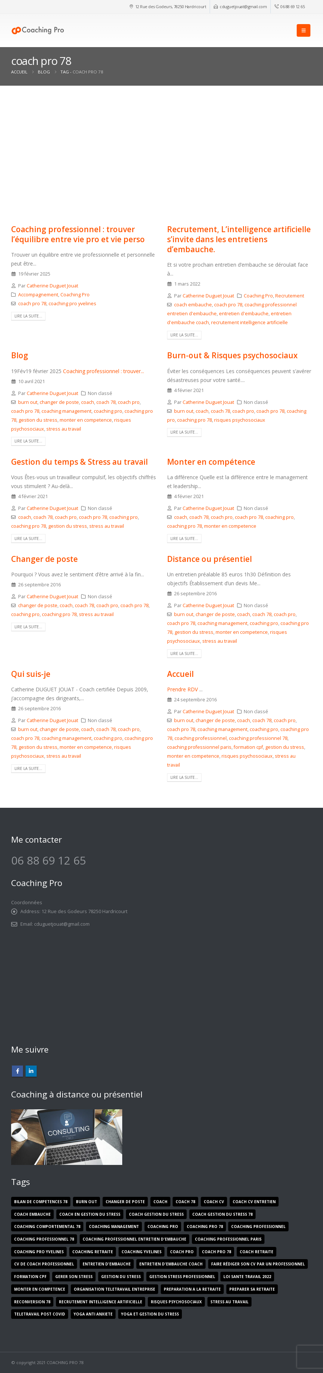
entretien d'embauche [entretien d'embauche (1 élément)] (107, 1264)
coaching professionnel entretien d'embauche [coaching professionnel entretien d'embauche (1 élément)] (134, 1239)
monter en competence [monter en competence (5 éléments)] (39, 1289)
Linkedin (31, 1071)
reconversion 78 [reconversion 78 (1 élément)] (32, 1301)
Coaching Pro (75, 295)
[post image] (83, 164)
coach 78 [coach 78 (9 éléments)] (185, 1201)
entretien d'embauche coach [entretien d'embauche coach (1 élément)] (171, 1264)
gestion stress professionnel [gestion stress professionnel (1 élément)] (182, 1276)
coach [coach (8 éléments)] (160, 1201)
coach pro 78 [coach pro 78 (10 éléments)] (216, 1251)
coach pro (129, 402)
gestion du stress (38, 420)
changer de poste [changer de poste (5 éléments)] (125, 1201)
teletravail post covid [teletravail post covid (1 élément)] (39, 1314)
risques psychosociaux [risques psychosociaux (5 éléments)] (176, 1301)
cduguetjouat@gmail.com (243, 6)
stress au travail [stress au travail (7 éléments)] (229, 1301)
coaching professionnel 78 (258, 738)
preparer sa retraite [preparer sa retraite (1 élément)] (252, 1289)
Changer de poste (44, 559)
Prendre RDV (182, 689)
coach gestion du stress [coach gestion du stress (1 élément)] (156, 1214)
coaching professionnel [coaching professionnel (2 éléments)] (258, 1226)
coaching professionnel (200, 738)
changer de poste (59, 402)
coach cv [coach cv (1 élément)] (214, 1201)
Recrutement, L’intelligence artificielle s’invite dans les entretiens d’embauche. (239, 239)
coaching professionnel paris (199, 747)
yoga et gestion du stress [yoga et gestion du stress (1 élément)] (150, 1314)
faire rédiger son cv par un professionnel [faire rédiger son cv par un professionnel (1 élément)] (258, 1264)
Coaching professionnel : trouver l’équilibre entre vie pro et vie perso (78, 234)
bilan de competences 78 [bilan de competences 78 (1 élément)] (40, 1201)
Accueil (180, 674)
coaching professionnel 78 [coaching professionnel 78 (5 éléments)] (44, 1239)
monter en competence (86, 420)
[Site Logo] (37, 30)
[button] (303, 30)
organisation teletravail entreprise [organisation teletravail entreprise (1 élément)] (114, 1289)
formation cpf (248, 747)
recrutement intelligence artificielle (249, 322)
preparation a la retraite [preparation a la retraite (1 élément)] (192, 1289)
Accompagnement (38, 295)
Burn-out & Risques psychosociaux (232, 355)
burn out (27, 402)
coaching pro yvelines (72, 303)
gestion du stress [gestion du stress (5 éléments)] (121, 1276)
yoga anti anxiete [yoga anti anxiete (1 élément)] (93, 1314)
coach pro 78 (32, 303)
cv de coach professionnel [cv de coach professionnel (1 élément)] (44, 1264)
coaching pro (108, 411)
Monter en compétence (211, 462)
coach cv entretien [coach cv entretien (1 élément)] (254, 1201)
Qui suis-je (30, 674)
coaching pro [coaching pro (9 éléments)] (162, 1226)
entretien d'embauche (244, 313)
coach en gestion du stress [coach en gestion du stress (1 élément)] (89, 1214)
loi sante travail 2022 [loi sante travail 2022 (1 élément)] (247, 1276)
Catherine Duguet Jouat (52, 286)
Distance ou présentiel (209, 559)
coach (87, 402)
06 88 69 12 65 (292, 6)
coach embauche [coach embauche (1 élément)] (32, 1214)
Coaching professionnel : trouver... (103, 371)
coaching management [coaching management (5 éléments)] (114, 1226)
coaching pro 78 (194, 420)
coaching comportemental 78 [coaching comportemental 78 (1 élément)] (47, 1226)
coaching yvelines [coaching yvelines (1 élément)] (141, 1251)
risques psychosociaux (239, 420)
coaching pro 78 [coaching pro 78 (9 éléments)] (205, 1226)
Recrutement (289, 296)
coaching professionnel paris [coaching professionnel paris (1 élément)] (228, 1239)
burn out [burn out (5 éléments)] (86, 1201)
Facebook (17, 1071)
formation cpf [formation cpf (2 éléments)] (30, 1276)
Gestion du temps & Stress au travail (79, 462)
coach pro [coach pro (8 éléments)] (182, 1251)
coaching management (66, 411)
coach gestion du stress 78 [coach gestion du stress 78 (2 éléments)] (222, 1214)
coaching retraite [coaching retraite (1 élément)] (92, 1251)
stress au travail (63, 429)
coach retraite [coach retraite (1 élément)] (256, 1251)
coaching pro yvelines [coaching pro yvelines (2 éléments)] (39, 1251)
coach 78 (106, 402)
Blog (19, 355)
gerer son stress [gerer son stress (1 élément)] (74, 1276)
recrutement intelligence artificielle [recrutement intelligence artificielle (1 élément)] (100, 1301)
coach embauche (193, 305)
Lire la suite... (28, 316)
